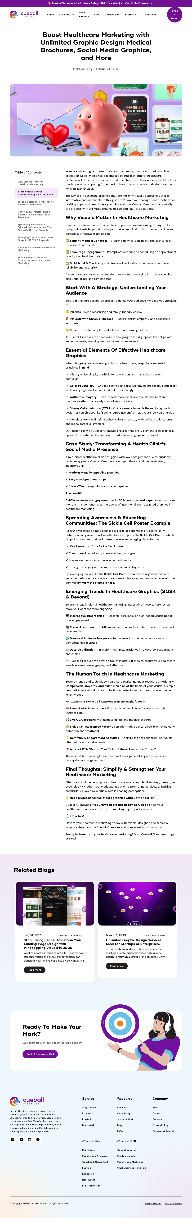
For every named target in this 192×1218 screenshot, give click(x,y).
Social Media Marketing (130, 1161)
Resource (124, 1099)
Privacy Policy (160, 1125)
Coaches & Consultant (95, 1161)
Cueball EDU (127, 1141)
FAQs (120, 1131)
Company (160, 1099)
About (98, 14)
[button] (67, 14)
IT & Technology (91, 1185)
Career (156, 1113)
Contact (157, 1119)
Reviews (122, 1107)
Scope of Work (125, 1119)
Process (87, 1113)
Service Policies (153, 1203)
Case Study (123, 1113)
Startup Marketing (127, 1155)
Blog (119, 1125)
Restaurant (88, 1179)
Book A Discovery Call (40, 1054)
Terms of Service (173, 1203)
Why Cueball (84, 14)
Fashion (86, 1167)
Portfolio (150, 14)
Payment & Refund (163, 1131)
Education (88, 1173)
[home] (24, 15)
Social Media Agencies (95, 1155)
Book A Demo (174, 14)
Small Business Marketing (131, 1167)
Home (50, 14)
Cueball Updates (126, 1150)
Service (88, 1099)
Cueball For (91, 1141)
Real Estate (88, 1150)
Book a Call (88, 1125)
